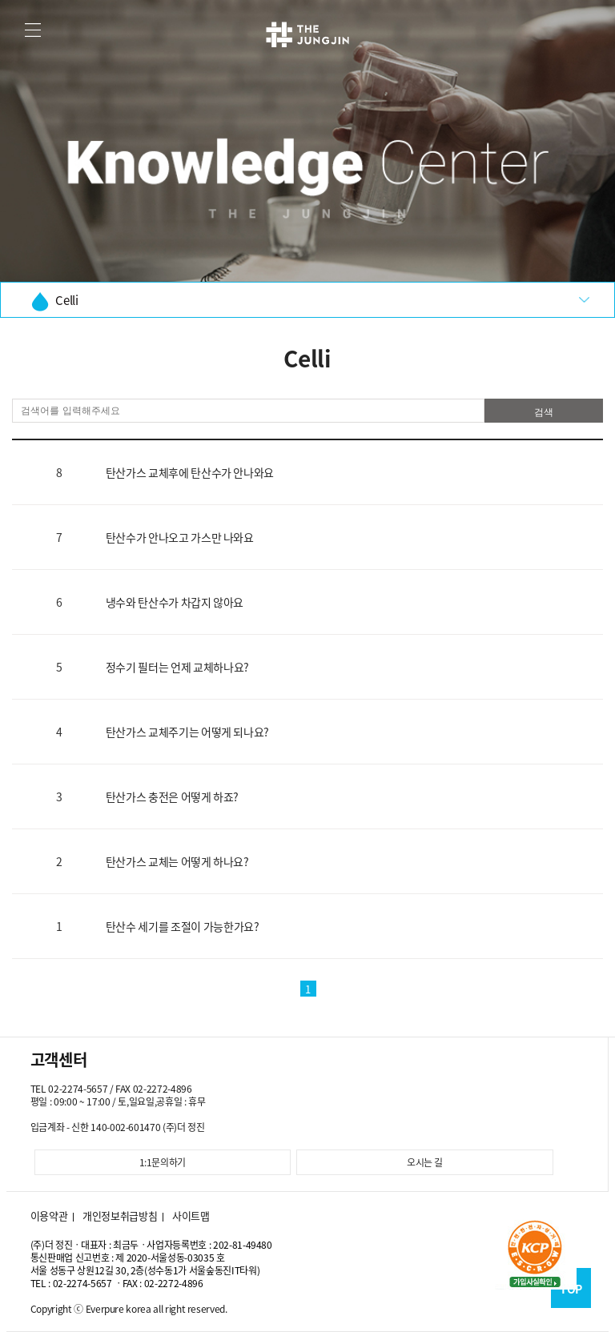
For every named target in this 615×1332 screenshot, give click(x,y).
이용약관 (49, 1216)
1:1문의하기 (163, 1162)
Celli (54, 301)
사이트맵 (191, 1216)
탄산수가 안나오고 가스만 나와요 (180, 537)
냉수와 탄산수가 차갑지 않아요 (174, 602)
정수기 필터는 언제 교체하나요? (177, 667)
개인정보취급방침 (119, 1216)
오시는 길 (425, 1162)
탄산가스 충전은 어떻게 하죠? (172, 796)
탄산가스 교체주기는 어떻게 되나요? (187, 732)
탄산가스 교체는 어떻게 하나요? (177, 861)
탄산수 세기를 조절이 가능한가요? (182, 926)
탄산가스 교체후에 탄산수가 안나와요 (190, 472)
